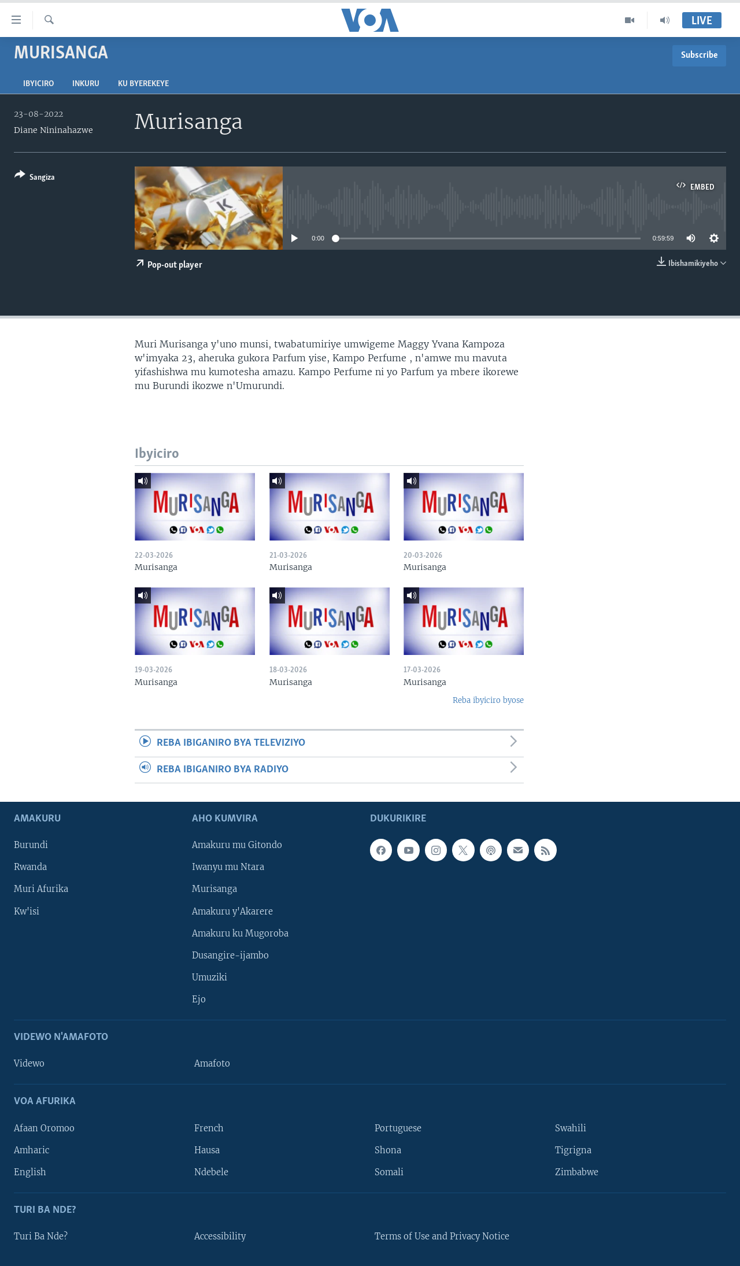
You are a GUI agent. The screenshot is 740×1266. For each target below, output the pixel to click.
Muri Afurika (41, 889)
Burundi (31, 846)
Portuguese (398, 1128)
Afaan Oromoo (44, 1128)
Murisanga (214, 889)
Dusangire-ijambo (230, 955)
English (30, 1172)
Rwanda (30, 867)
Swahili (570, 1128)
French (209, 1128)
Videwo (29, 1063)
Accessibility (220, 1236)
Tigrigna (573, 1150)
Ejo (199, 999)
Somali (389, 1172)
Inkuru (85, 84)
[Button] (34, 178)
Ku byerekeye (143, 84)
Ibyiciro (38, 84)
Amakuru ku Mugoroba (240, 933)
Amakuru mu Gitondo (237, 846)
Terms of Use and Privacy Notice (442, 1236)
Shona (388, 1150)
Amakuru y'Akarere (232, 911)
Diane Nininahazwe (53, 130)
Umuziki (209, 977)
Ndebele (211, 1172)
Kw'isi (26, 911)
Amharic (31, 1150)
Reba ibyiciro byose (488, 700)
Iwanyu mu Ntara (228, 867)
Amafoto (212, 1063)
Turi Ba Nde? (41, 1236)
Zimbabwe (576, 1172)
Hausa (207, 1150)
